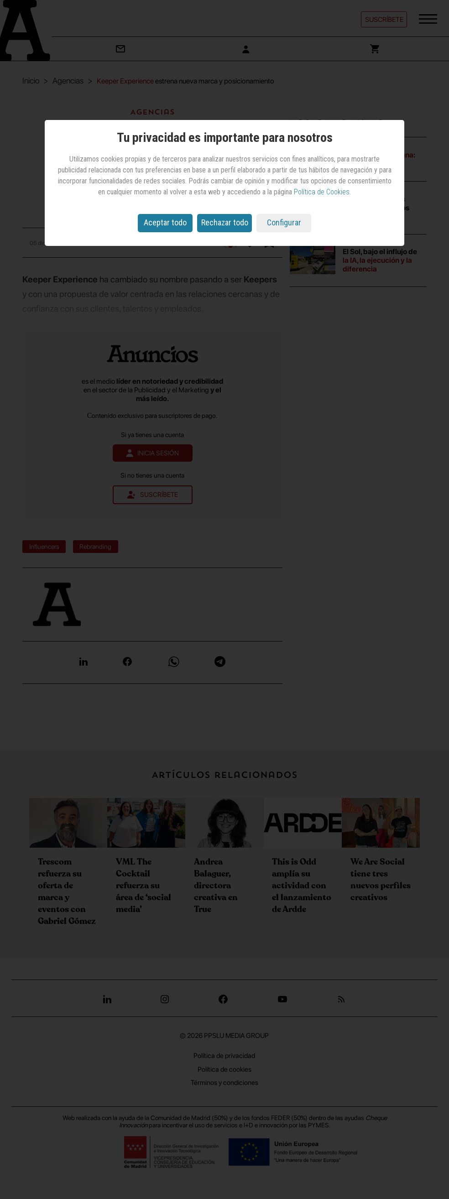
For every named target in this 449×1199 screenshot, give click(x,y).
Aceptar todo (165, 222)
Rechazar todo (224, 222)
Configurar (284, 222)
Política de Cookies (322, 192)
